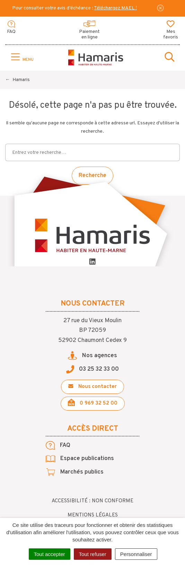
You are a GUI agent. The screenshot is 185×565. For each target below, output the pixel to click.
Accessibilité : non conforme (92, 501)
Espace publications (80, 458)
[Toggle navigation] (21, 57)
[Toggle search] (169, 57)
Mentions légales (93, 515)
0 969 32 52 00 (92, 403)
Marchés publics (75, 472)
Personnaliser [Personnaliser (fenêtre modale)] (136, 554)
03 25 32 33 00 (92, 369)
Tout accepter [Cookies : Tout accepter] (49, 554)
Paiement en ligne (89, 30)
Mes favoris (170, 30)
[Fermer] (160, 8)
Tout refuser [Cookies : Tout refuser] (92, 554)
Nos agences (92, 356)
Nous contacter (92, 386)
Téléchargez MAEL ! (115, 8)
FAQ (11, 27)
